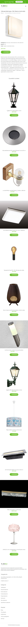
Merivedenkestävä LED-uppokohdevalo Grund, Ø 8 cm (14, 150)
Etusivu (2, 13)
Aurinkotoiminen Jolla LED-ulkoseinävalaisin (14, 350)
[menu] (25, 6)
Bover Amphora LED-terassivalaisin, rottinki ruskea (14, 310)
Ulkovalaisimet (20, 42)
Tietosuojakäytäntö (5, 616)
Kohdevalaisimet (4, 593)
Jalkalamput (3, 587)
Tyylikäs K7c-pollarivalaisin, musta (14, 110)
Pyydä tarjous (19, 1)
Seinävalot (8, 42)
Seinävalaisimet (14, 42)
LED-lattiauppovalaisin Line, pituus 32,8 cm (14, 469)
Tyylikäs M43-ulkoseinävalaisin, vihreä (14, 390)
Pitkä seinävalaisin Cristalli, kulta (14, 509)
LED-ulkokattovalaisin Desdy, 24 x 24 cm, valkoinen (14, 230)
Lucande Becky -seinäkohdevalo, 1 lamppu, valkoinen (14, 190)
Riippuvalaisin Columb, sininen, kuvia (14, 429)
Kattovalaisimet (4, 591)
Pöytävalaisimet (4, 596)
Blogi (2, 610)
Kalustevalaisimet (4, 589)
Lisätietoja (5, 52)
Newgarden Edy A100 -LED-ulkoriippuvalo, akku (14, 270)
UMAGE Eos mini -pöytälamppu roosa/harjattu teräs (14, 549)
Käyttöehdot (3, 614)
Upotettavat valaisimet (5, 602)
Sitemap (2, 618)
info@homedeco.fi (4, 580)
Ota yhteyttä (3, 612)
